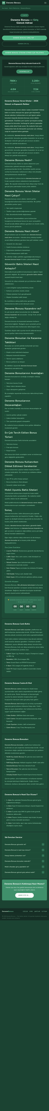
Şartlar (37, 911)
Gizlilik (25, 911)
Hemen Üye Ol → (24, 44)
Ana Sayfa (5, 8)
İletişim (44, 911)
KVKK (31, 911)
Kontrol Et (24, 71)
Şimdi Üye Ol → (24, 895)
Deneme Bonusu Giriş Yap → (24, 38)
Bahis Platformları (14, 8)
